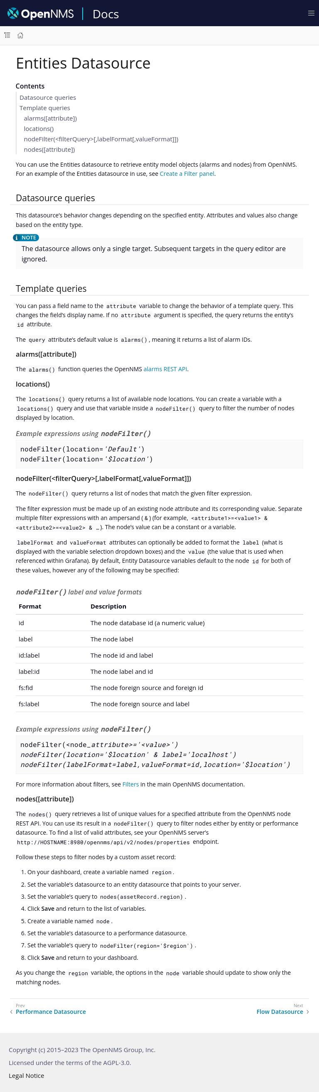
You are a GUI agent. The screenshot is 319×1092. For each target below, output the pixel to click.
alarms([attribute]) (50, 118)
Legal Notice (26, 1075)
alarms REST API (165, 369)
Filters (131, 784)
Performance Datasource (51, 1012)
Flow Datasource (280, 1012)
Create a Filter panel (187, 173)
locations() (39, 128)
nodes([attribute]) (49, 149)
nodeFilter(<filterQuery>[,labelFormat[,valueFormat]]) (101, 139)
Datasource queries (48, 97)
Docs (106, 14)
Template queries (45, 108)
